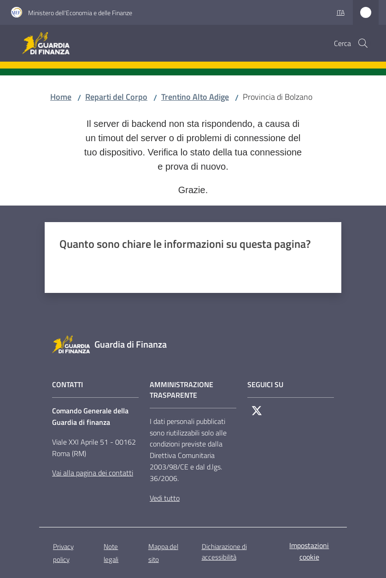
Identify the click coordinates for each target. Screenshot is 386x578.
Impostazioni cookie (309, 551)
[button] (363, 43)
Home (60, 97)
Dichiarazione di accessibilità (224, 551)
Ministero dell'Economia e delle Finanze (80, 12)
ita (341, 12)
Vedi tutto (165, 498)
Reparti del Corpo (116, 97)
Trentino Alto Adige (195, 97)
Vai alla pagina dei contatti (92, 472)
